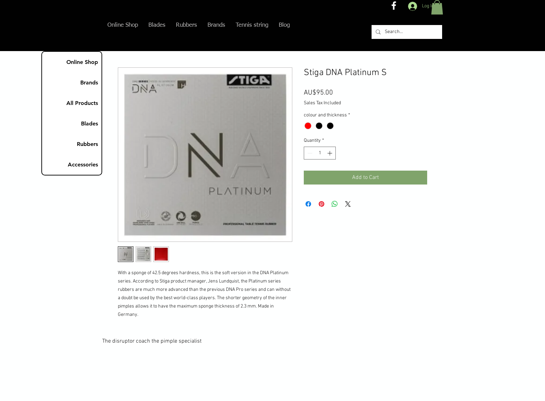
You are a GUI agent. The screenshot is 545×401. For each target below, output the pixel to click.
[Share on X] (348, 204)
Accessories (83, 164)
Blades (89, 123)
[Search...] (406, 32)
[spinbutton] (320, 153)
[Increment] (330, 153)
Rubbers (87, 144)
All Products (82, 103)
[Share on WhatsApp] (335, 204)
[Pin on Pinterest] (321, 204)
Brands (89, 82)
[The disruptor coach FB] (393, 5)
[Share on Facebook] (308, 204)
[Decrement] (309, 153)
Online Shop (82, 62)
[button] (437, 7)
